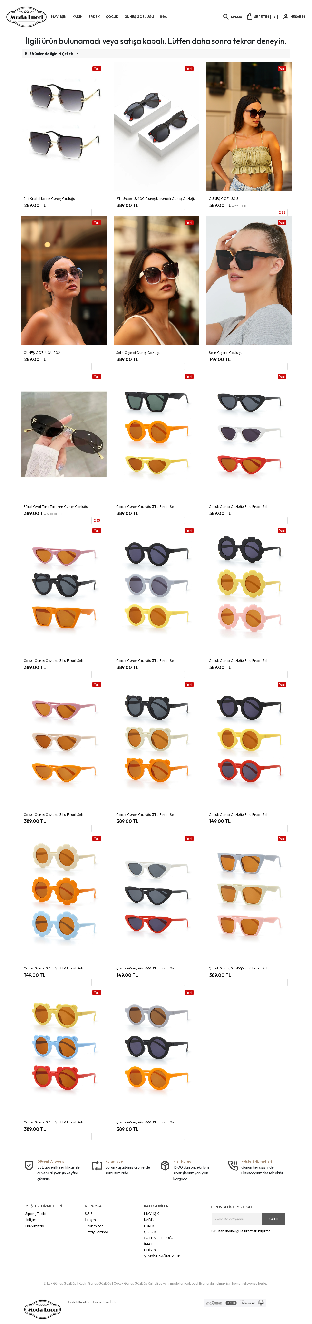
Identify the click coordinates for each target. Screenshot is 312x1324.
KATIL (273, 1219)
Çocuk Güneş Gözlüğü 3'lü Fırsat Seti (146, 506)
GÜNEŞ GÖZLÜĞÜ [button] (139, 16)
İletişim (30, 1219)
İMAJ (148, 1244)
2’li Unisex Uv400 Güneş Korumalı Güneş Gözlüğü (156, 198)
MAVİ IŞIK (151, 1213)
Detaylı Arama (96, 1231)
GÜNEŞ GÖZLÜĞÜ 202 (42, 352)
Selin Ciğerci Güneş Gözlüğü (138, 352)
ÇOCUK (150, 1231)
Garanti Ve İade (105, 1302)
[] (262, 16)
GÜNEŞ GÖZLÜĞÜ (223, 198)
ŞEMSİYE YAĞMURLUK (162, 1256)
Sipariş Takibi (35, 1213)
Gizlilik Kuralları (79, 1302)
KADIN (149, 1219)
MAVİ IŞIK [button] (59, 16)
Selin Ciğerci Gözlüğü (225, 352)
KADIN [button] (77, 16)
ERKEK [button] (94, 16)
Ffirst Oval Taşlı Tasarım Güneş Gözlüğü (56, 506)
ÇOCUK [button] (112, 16)
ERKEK (149, 1225)
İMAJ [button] (164, 16)
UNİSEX (150, 1250)
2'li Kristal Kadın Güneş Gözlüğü (49, 198)
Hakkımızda (34, 1225)
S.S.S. (89, 1213)
